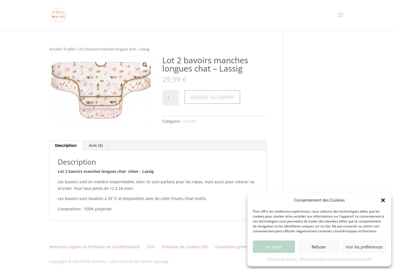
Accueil (54, 49)
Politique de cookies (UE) (185, 246)
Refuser (319, 247)
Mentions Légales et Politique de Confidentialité (336, 258)
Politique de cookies (282, 258)
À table (69, 49)
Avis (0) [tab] (96, 145)
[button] (383, 200)
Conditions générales (235, 246)
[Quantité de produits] (170, 97)
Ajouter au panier (212, 97)
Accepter (274, 247)
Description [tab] (66, 145)
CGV (151, 246)
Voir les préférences (364, 247)
